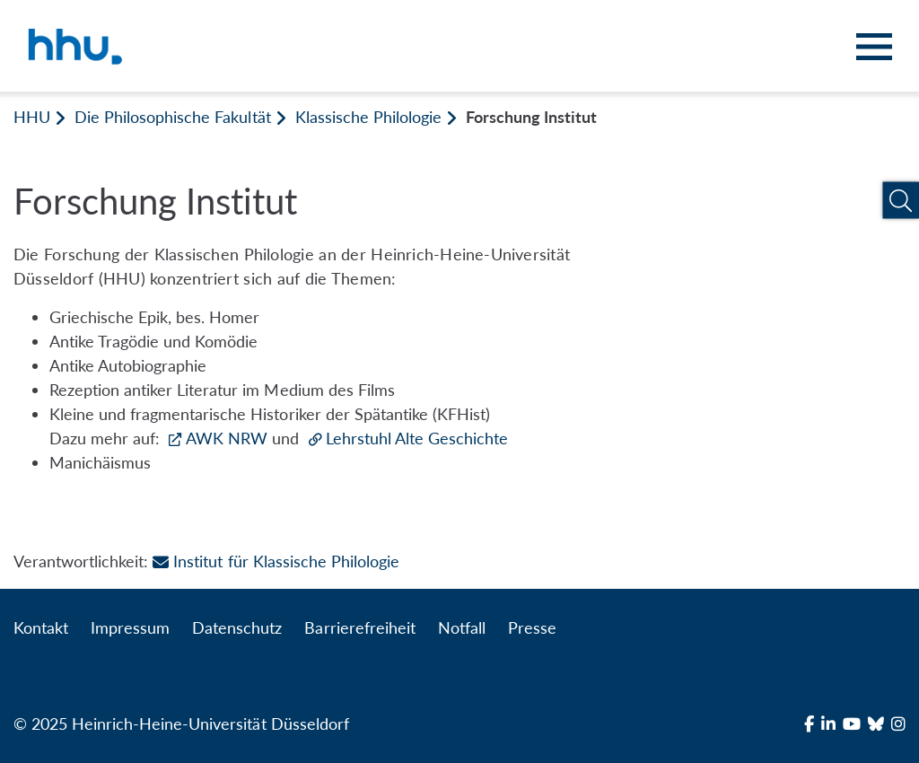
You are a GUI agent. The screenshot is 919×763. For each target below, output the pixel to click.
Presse (532, 627)
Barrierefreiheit (359, 627)
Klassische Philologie (368, 117)
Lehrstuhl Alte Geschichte (417, 438)
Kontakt (40, 627)
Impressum (130, 627)
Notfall (462, 627)
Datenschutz (237, 627)
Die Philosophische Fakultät (172, 117)
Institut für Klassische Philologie (276, 561)
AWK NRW (229, 438)
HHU (31, 117)
